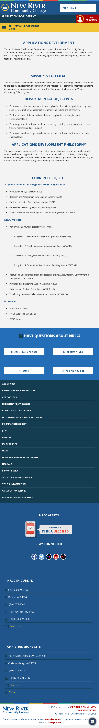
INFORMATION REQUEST (14, 424)
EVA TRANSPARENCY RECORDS (17, 497)
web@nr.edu (52, 719)
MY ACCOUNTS (9, 444)
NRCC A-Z (7, 464)
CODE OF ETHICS (10, 397)
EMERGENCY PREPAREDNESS (16, 403)
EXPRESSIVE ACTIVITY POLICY (16, 410)
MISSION (6, 437)
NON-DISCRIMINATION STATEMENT (20, 457)
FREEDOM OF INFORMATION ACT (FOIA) (22, 417)
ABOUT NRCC (8, 383)
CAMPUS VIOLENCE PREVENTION (18, 390)
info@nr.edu (55, 722)
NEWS (5, 450)
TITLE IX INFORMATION (14, 484)
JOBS (4, 430)
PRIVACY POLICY (10, 470)
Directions (15, 626)
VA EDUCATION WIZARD (14, 490)
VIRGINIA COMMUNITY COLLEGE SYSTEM (83, 709)
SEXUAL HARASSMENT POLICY (17, 477)
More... (12, 692)
